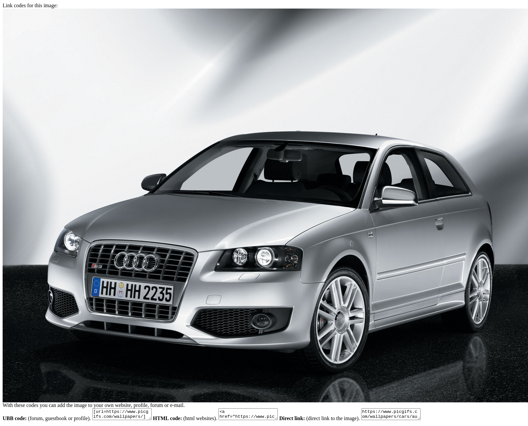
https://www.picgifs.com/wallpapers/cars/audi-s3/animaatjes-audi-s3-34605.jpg (407, 415)
